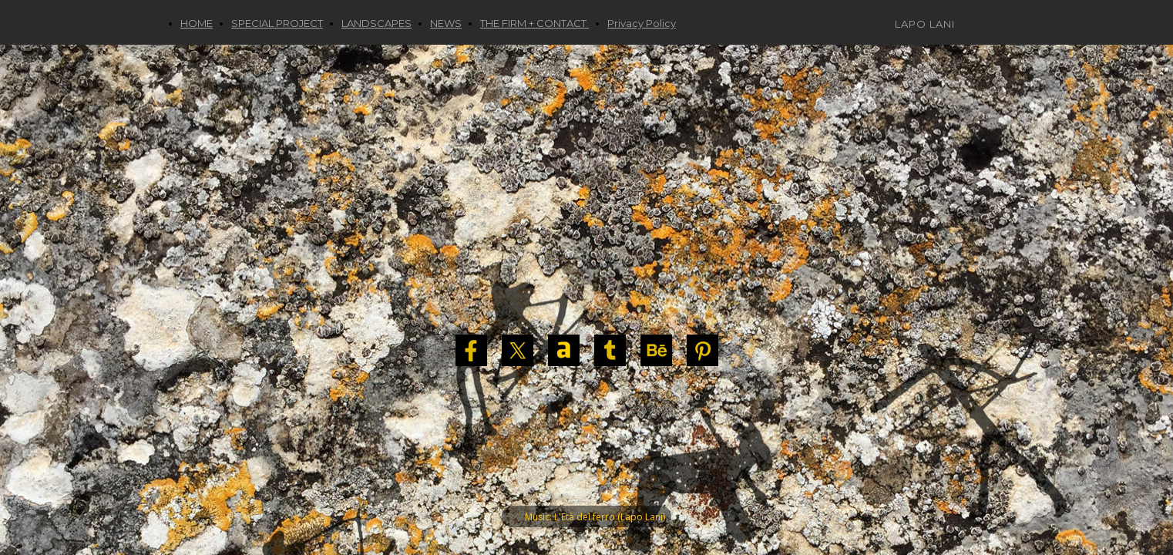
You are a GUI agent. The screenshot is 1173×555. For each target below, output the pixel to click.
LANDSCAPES (376, 23)
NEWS (446, 23)
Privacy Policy (641, 23)
